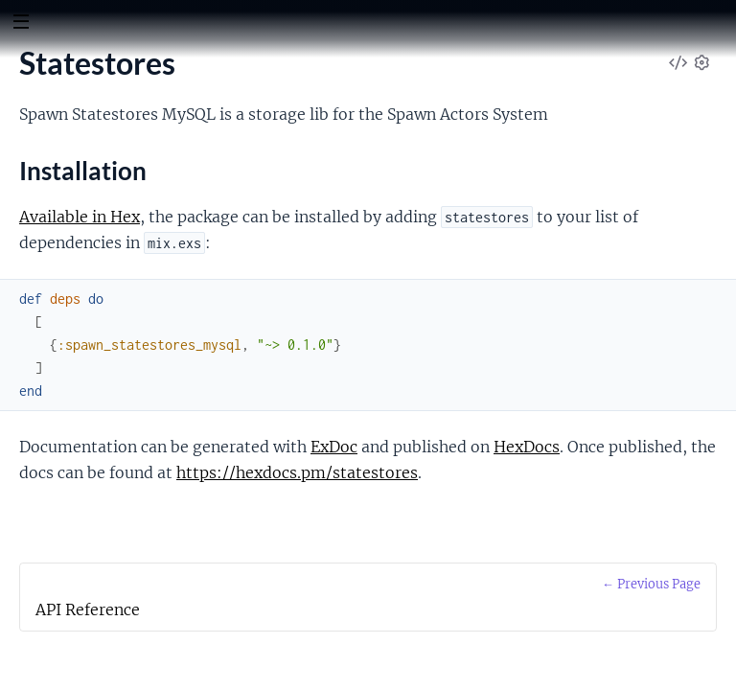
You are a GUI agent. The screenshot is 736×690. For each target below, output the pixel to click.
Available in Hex (79, 216)
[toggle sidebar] (20, 24)
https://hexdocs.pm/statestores (297, 472)
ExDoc (333, 446)
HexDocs (527, 446)
